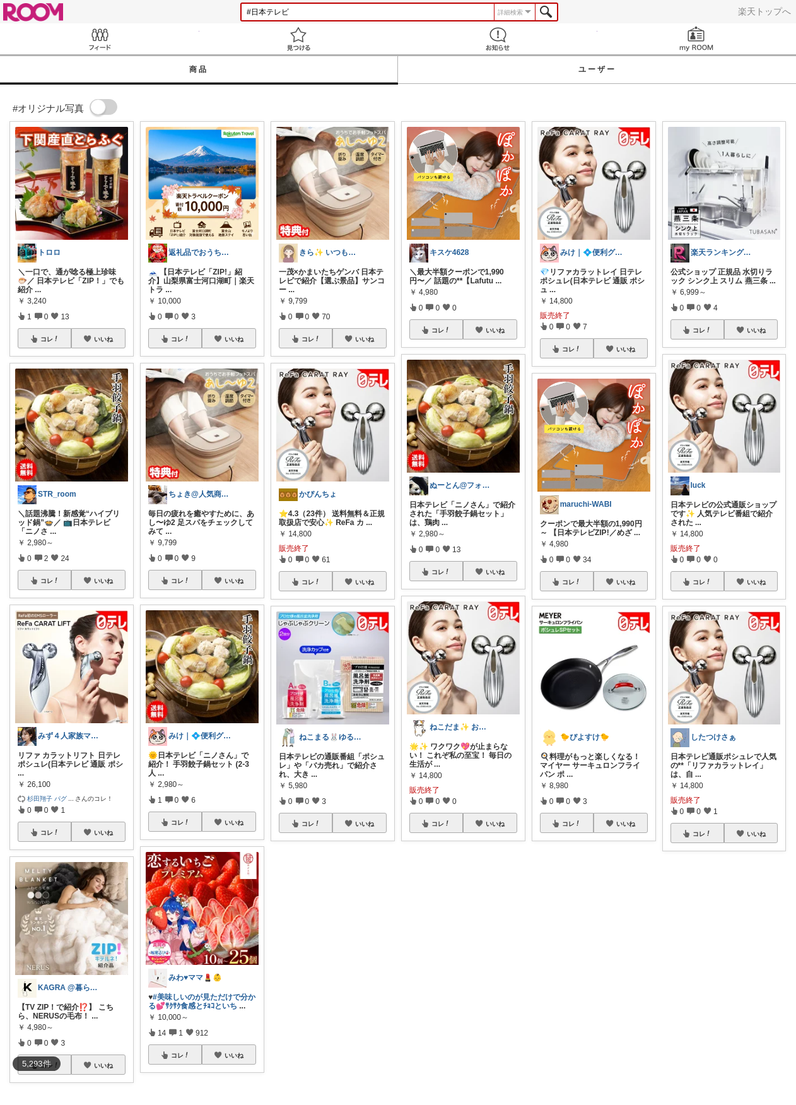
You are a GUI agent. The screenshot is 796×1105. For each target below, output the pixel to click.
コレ (49, 339)
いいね (103, 339)
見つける (299, 38)
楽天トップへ (764, 11)
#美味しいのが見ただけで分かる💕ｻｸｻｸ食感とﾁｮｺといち (201, 1001)
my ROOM (697, 38)
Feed (99, 38)
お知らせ (497, 38)
